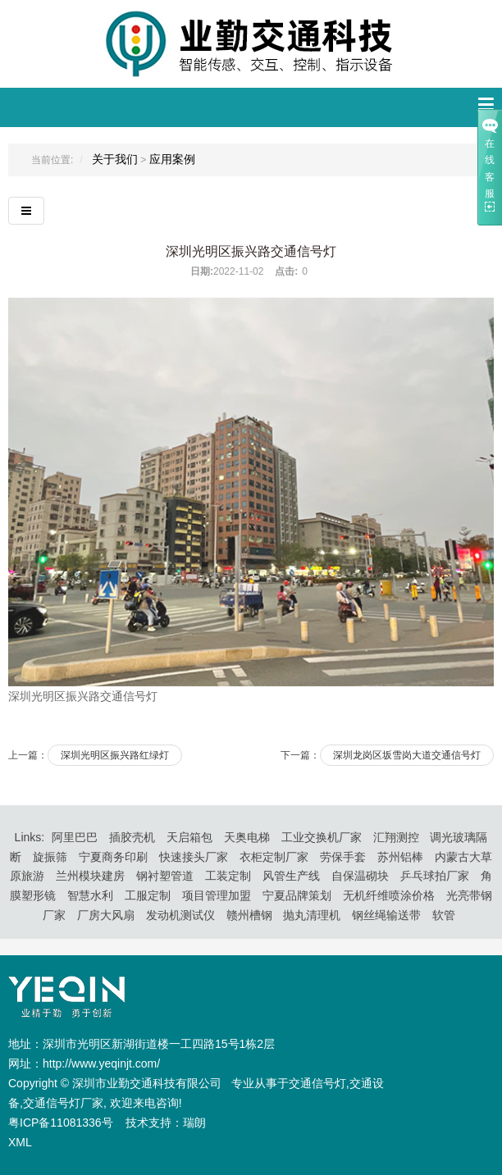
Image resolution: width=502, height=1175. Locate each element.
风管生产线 (291, 875)
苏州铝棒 (400, 856)
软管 (443, 915)
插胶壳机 (132, 837)
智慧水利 (90, 895)
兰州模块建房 (90, 875)
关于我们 (115, 159)
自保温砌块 (360, 875)
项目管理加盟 (216, 895)
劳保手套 (343, 856)
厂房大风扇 (106, 915)
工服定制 (148, 895)
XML (20, 1142)
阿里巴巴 (75, 837)
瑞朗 (194, 1122)
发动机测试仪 (180, 915)
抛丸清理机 (311, 915)
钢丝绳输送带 (386, 915)
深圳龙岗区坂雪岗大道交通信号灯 (407, 755)
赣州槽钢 (249, 915)
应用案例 (172, 159)
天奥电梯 (247, 837)
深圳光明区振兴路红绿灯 (115, 755)
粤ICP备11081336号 (62, 1122)
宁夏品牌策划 (296, 895)
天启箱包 (189, 837)
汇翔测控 (396, 837)
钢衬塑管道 (165, 875)
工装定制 (228, 875)
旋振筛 (50, 856)
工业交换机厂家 (321, 837)
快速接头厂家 (193, 856)
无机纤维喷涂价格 (389, 895)
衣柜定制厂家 (274, 856)
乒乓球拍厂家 (434, 875)
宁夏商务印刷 (113, 856)
